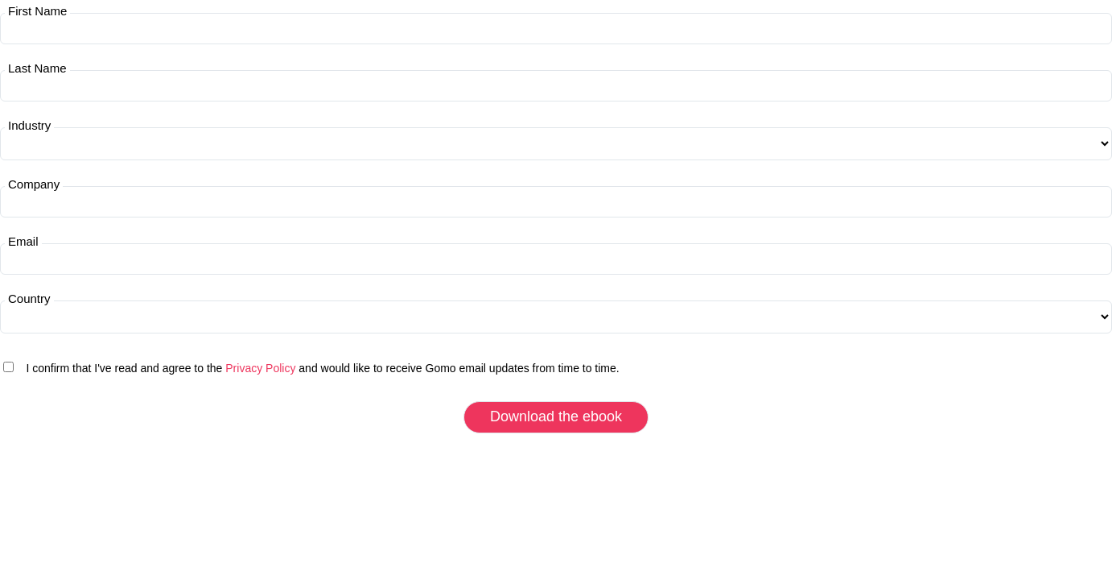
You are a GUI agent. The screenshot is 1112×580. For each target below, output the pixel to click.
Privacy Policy (260, 368)
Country (29, 299)
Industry (29, 125)
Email (23, 241)
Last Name (37, 68)
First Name (37, 11)
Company (34, 184)
